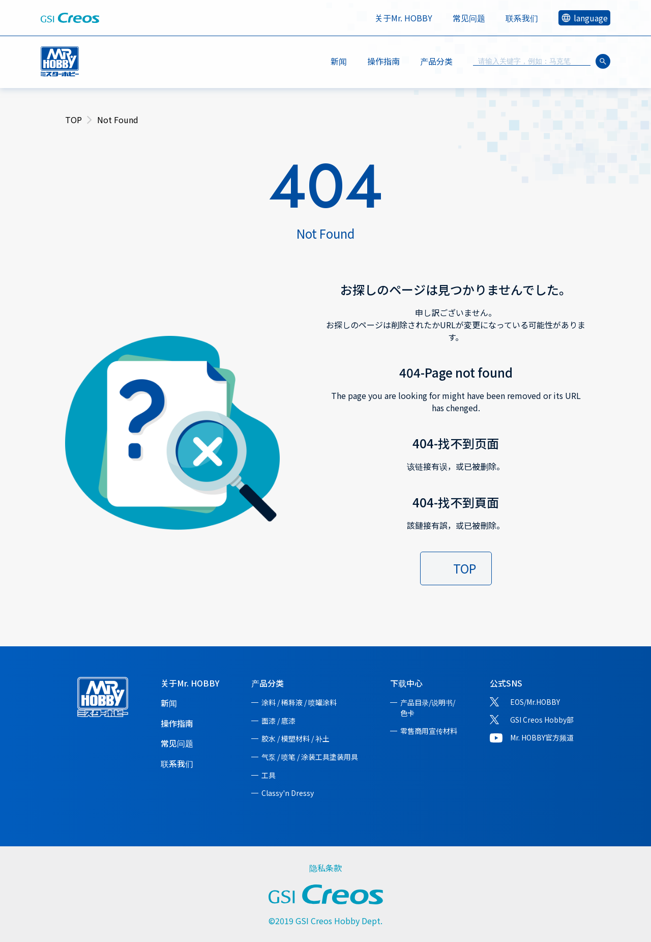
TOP (73, 119)
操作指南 (383, 61)
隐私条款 (325, 868)
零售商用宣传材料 (428, 731)
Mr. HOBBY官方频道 (542, 737)
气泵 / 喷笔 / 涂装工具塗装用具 (309, 757)
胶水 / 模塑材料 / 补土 (295, 738)
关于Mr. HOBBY (403, 18)
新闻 (339, 61)
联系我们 (522, 18)
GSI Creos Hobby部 (542, 720)
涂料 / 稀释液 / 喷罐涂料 (299, 702)
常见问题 (469, 18)
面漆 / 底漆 (278, 721)
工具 (268, 775)
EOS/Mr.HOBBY (535, 702)
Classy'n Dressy (287, 793)
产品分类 (267, 683)
